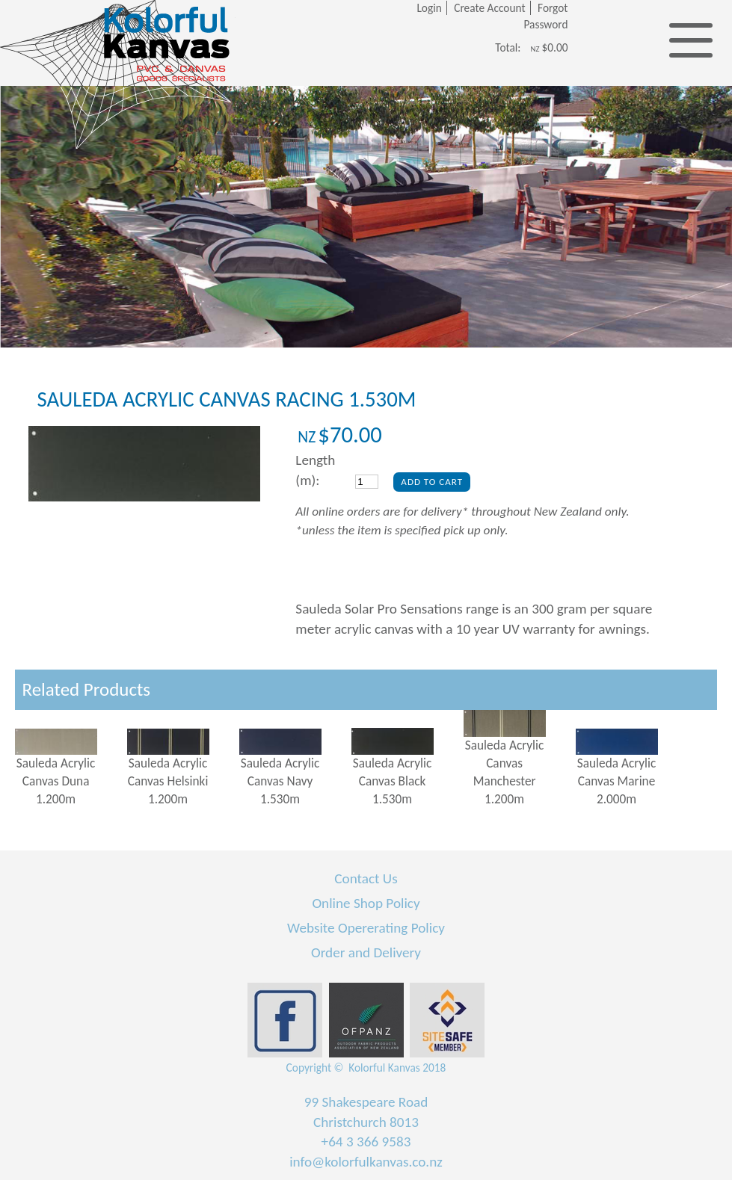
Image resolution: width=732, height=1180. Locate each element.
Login (428, 8)
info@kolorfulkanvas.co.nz (366, 1161)
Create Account (489, 8)
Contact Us (365, 878)
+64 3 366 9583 (366, 1141)
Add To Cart (432, 481)
